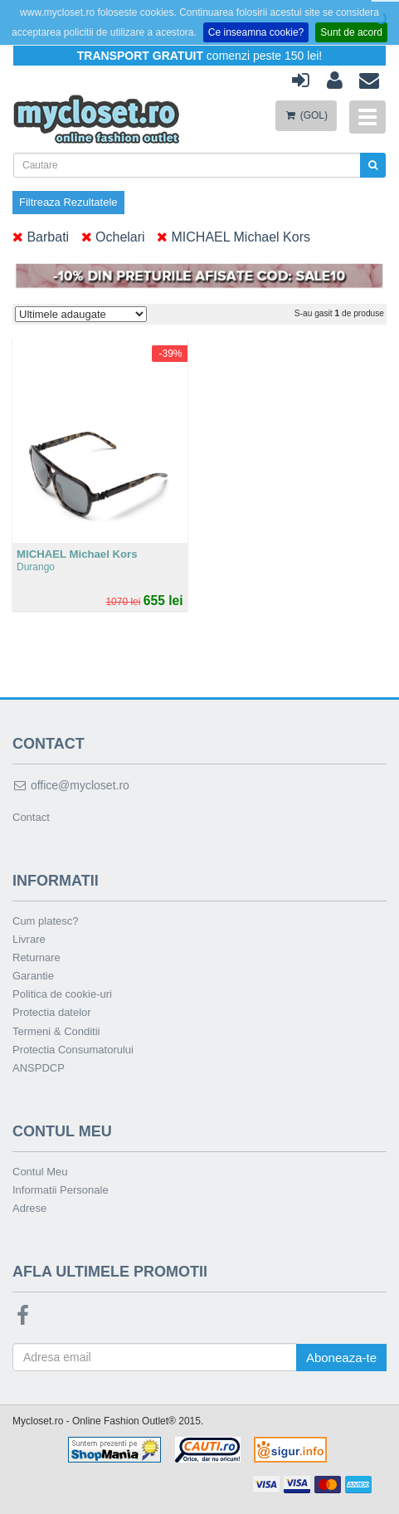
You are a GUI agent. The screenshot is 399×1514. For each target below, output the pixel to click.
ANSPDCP (38, 1068)
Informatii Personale (60, 1190)
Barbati (40, 237)
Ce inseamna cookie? (256, 32)
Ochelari (113, 237)
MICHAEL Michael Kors (233, 237)
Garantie (33, 975)
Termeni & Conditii (56, 1031)
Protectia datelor (51, 1012)
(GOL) (306, 115)
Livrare (29, 939)
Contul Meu (39, 1171)
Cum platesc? (45, 921)
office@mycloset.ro (70, 785)
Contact (31, 817)
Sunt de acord (351, 32)
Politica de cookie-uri (62, 994)
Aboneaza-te (341, 1357)
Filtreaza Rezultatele (68, 202)
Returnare (36, 957)
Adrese (29, 1208)
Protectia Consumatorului (73, 1049)
